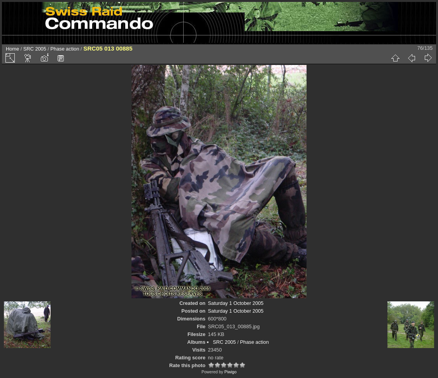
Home (12, 49)
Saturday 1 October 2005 (236, 303)
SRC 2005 (34, 49)
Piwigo (230, 371)
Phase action (65, 49)
